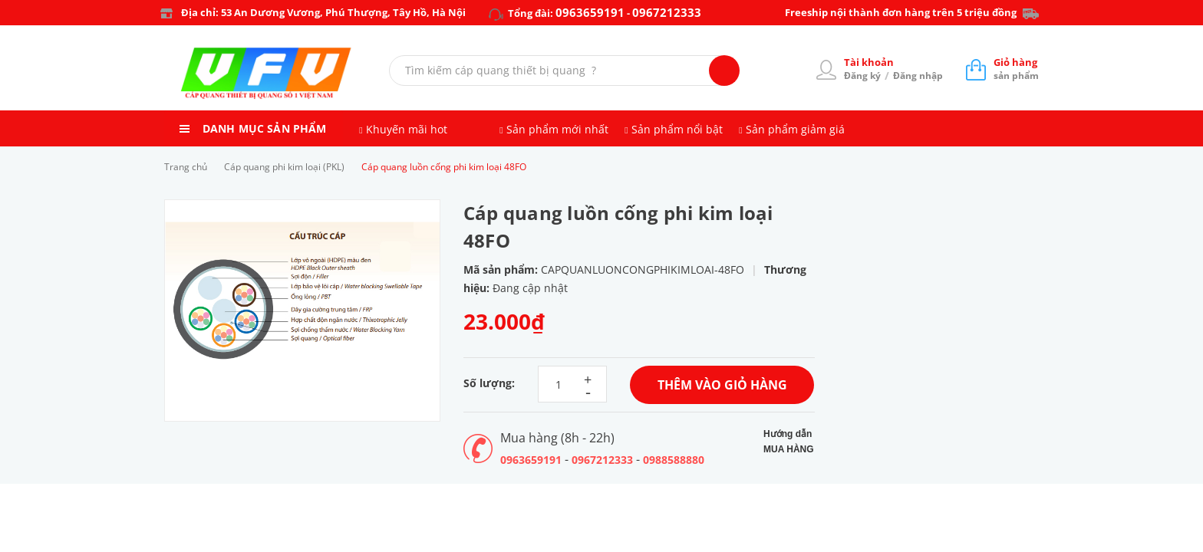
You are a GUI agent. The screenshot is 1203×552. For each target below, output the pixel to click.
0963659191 (590, 12)
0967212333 (666, 12)
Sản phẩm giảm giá (795, 129)
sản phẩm (1016, 68)
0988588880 (673, 459)
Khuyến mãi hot (406, 129)
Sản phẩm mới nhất (557, 129)
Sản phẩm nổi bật (677, 129)
